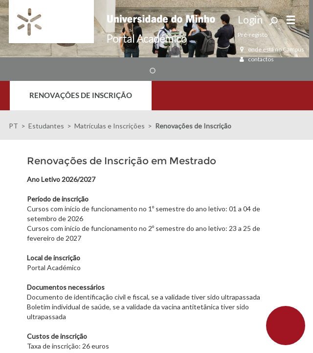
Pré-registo (253, 34)
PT (13, 126)
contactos (256, 59)
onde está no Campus (271, 49)
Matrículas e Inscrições (109, 126)
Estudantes (46, 126)
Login (250, 19)
